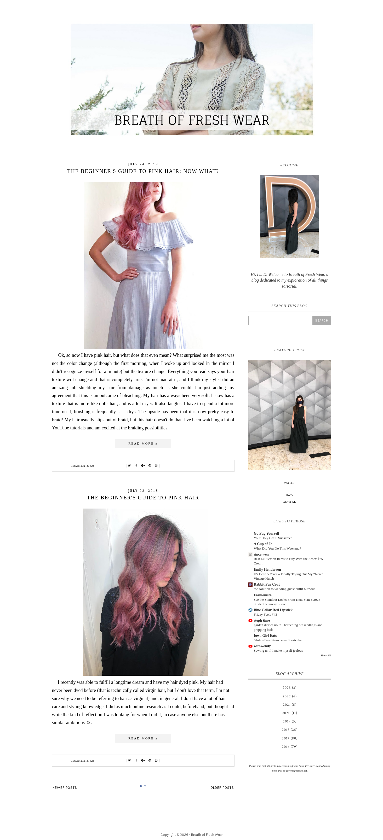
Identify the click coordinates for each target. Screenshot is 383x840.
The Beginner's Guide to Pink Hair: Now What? (143, 171)
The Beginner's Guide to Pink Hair (143, 497)
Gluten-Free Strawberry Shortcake (278, 640)
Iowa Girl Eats (265, 636)
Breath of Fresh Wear (207, 835)
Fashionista (263, 595)
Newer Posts (65, 788)
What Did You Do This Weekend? (277, 548)
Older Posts (222, 788)
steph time (262, 620)
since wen (261, 554)
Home (144, 786)
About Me (289, 502)
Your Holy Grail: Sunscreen (273, 538)
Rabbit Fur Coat (267, 584)
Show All (326, 655)
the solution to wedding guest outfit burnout (284, 589)
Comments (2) (82, 465)
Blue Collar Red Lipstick (273, 610)
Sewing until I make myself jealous (278, 650)
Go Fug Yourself (266, 533)
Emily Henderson (267, 569)
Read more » (143, 443)
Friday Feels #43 (265, 614)
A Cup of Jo (263, 544)
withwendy (262, 646)
